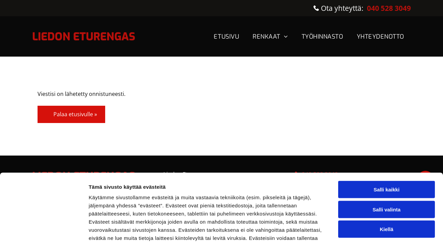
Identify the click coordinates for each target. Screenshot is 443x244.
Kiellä (386, 179)
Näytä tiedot (361, 223)
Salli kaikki (387, 139)
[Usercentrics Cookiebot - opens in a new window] (43, 224)
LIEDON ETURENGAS (83, 36)
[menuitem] (226, 36)
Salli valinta (387, 159)
